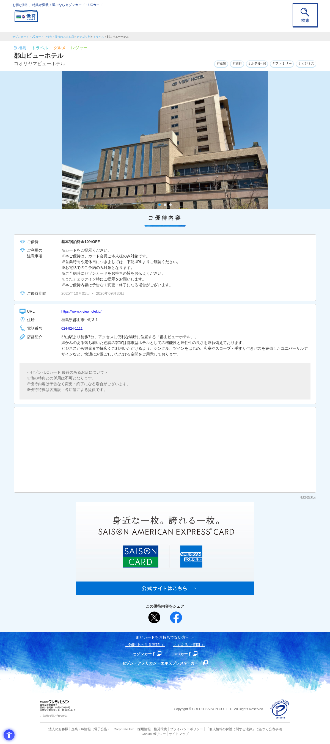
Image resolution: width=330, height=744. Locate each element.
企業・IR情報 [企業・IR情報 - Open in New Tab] (74, 729)
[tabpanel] (165, 140)
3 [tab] (170, 204)
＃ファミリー (275, 63)
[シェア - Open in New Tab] (176, 617)
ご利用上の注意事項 (142, 645)
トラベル (98, 36)
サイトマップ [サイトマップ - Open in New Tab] (165, 733)
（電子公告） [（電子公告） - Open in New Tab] (93, 729)
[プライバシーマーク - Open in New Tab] (280, 709)
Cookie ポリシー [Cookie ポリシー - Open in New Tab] (274, 729)
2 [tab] (165, 204)
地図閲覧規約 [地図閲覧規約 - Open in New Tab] (308, 497)
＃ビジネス (304, 63)
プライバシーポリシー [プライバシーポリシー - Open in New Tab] (173, 729)
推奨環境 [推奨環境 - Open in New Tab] (148, 729)
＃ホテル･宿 (246, 63)
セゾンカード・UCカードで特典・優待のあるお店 (43, 36)
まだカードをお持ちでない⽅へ (162, 637)
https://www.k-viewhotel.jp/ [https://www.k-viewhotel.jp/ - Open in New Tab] (83, 311)
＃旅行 (223, 63)
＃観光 (204, 63)
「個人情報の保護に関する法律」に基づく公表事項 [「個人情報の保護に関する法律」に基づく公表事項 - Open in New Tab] (225, 729)
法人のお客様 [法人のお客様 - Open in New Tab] (53, 729)
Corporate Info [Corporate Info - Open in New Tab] (114, 729)
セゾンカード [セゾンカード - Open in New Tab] (143, 653)
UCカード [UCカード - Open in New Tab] (184, 653)
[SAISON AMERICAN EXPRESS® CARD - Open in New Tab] (165, 592)
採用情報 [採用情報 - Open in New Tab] (133, 729)
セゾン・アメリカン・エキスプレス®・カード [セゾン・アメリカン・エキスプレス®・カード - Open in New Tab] (162, 663)
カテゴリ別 (83, 36)
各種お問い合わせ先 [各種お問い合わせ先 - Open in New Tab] (55, 715)
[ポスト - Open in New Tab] (154, 617)
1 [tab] (159, 204)
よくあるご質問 (186, 645)
